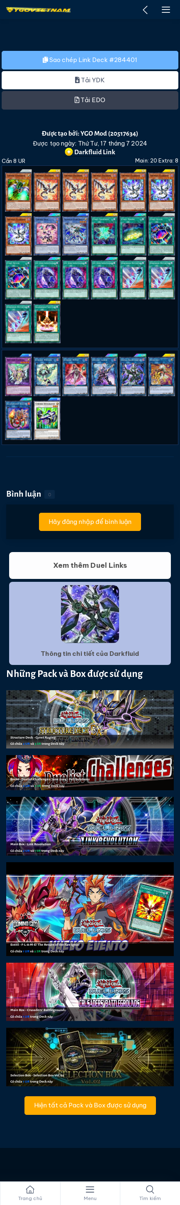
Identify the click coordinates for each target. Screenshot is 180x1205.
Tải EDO (90, 100)
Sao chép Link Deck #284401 (90, 60)
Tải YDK (90, 80)
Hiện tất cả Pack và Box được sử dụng (90, 1105)
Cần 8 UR (13, 161)
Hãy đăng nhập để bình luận (90, 522)
